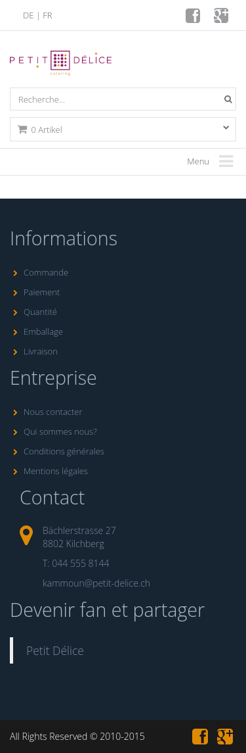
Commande (39, 272)
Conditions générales (57, 451)
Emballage (36, 331)
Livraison (34, 351)
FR (47, 15)
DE (28, 15)
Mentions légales (49, 471)
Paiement (35, 292)
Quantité (33, 312)
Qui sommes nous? (53, 431)
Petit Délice (55, 650)
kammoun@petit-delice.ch (96, 583)
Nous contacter (46, 412)
